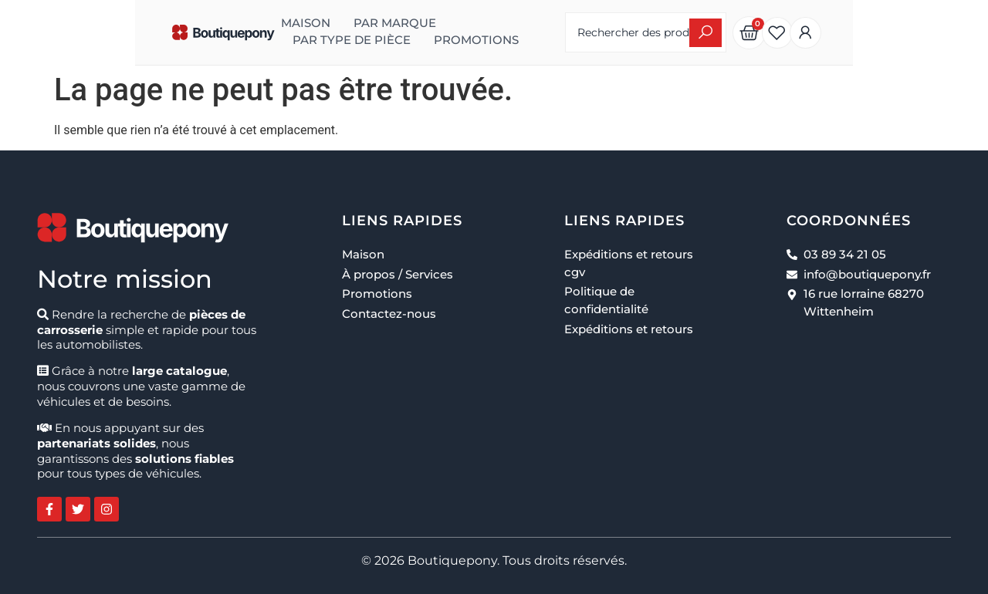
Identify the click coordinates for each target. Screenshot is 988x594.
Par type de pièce (429, 23)
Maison (217, 23)
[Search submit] (802, 33)
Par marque (306, 23)
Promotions (246, 40)
